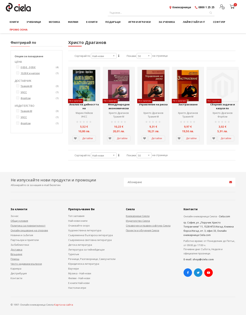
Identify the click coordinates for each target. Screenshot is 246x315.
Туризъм (73, 254)
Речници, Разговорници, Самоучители (92, 259)
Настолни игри (77, 287)
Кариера (16, 268)
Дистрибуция (19, 273)
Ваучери (73, 268)
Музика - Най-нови (79, 273)
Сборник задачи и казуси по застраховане (222, 108)
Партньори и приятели (25, 240)
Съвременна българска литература (90, 235)
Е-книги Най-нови (79, 283)
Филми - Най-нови (79, 278)
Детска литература (80, 244)
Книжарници (181, 7)
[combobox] (161, 12)
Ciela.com (224, 216)
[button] (75, 138)
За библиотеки (20, 244)
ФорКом (222, 116)
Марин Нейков (84, 113)
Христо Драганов (119, 113)
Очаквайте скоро (79, 225)
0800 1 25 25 (206, 7)
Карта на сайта (63, 304)
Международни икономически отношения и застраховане (119, 110)
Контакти (16, 278)
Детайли (87, 138)
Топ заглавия (76, 216)
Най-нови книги (77, 220)
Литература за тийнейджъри (86, 249)
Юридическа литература (83, 263)
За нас (14, 216)
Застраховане (188, 104)
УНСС (84, 116)
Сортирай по (82, 56)
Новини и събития (22, 235)
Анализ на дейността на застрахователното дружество (84, 110)
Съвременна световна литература (90, 240)
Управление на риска (153, 104)
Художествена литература (84, 230)
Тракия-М (118, 116)
